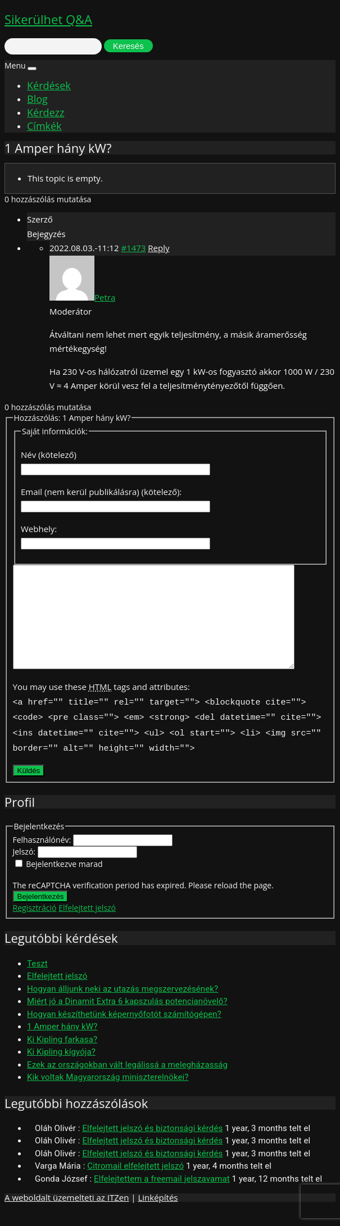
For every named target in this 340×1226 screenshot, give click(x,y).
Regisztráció (35, 923)
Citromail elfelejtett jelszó (135, 1182)
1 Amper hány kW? (62, 1042)
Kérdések (49, 85)
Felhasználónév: (43, 855)
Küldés (28, 786)
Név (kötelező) (48, 454)
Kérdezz (45, 112)
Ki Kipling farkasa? (62, 1055)
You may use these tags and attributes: (101, 706)
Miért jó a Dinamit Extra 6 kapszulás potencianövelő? (127, 1017)
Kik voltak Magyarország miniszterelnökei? (107, 1093)
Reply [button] (158, 247)
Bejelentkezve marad (64, 879)
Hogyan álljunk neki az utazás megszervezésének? (122, 1005)
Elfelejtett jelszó (87, 923)
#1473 (133, 247)
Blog (37, 99)
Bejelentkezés (40, 912)
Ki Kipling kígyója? (61, 1067)
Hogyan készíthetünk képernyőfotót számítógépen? (124, 1030)
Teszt (37, 979)
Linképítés (158, 1213)
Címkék (44, 126)
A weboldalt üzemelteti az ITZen (66, 1213)
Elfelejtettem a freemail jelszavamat (162, 1194)
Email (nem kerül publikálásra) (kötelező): (101, 491)
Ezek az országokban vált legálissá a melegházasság (127, 1080)
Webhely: (39, 528)
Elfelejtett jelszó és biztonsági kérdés (152, 1144)
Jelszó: (25, 867)
